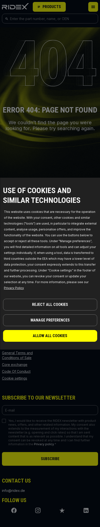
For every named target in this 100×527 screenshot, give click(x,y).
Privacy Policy (14, 288)
